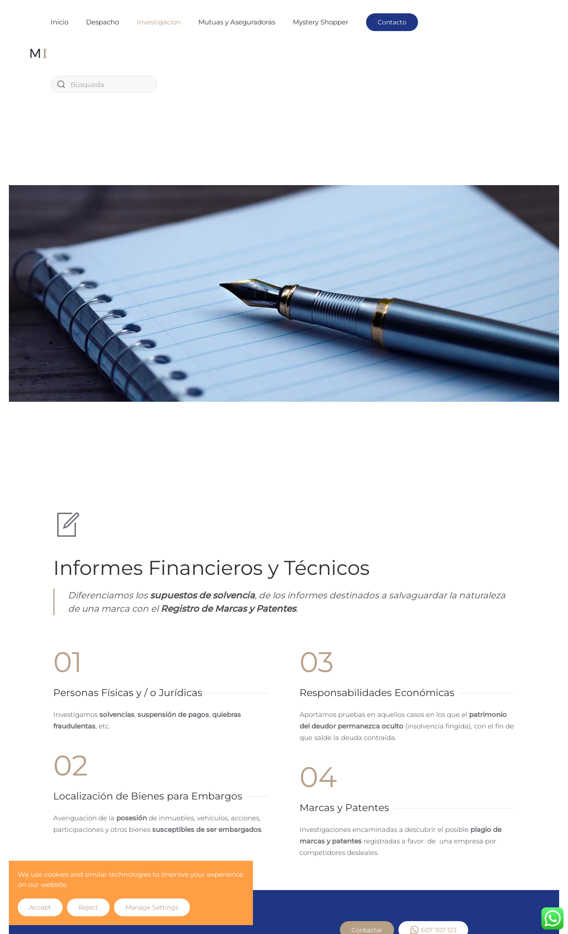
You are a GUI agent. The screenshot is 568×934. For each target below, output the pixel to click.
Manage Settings (152, 907)
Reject (88, 907)
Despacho (102, 22)
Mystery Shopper (320, 22)
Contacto (392, 22)
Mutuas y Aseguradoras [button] (236, 22)
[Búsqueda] (104, 84)
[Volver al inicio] (39, 53)
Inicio (59, 22)
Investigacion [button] (159, 22)
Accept (40, 907)
